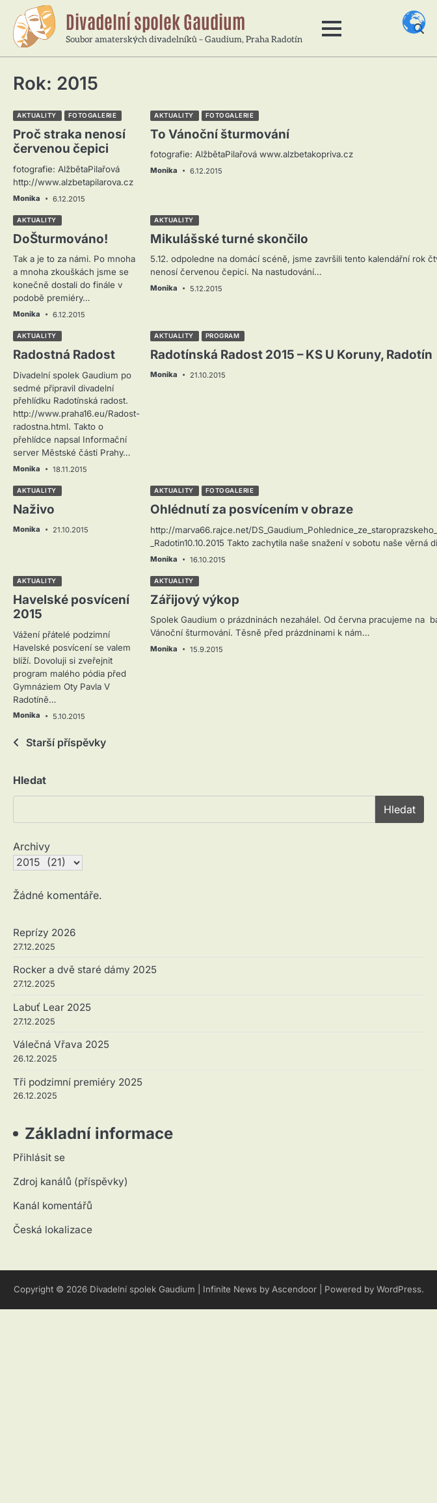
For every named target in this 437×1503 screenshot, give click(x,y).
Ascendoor (294, 1289)
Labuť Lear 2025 (52, 1007)
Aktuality (37, 115)
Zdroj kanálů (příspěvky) (70, 1181)
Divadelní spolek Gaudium (155, 21)
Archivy (31, 846)
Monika (26, 198)
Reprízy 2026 (44, 932)
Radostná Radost (64, 354)
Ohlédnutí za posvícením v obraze (251, 509)
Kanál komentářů (52, 1205)
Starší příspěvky (66, 742)
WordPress (399, 1289)
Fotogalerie (92, 115)
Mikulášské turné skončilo (229, 238)
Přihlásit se (39, 1157)
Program (222, 335)
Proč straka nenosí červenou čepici (69, 142)
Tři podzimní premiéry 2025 (77, 1082)
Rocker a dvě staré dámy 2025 (85, 969)
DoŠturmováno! (60, 238)
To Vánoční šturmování (219, 134)
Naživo (34, 509)
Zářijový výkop (194, 599)
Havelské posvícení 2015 (71, 607)
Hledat (29, 780)
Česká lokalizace (52, 1229)
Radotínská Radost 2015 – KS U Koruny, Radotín (291, 354)
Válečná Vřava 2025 (61, 1044)
